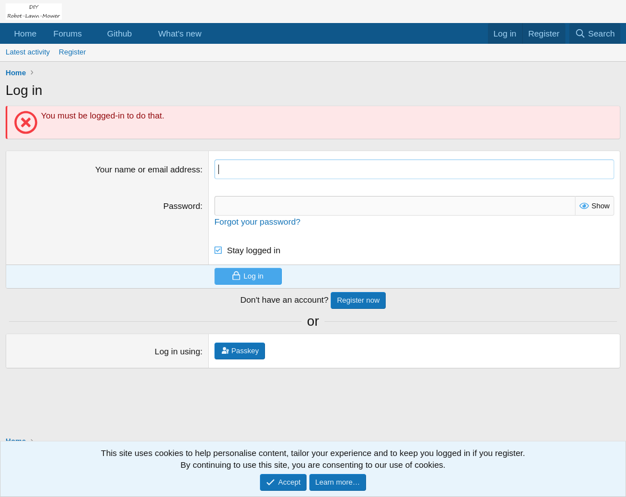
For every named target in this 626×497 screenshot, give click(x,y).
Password (181, 206)
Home (25, 33)
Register (72, 52)
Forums (67, 33)
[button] (91, 33)
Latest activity (28, 52)
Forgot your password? (257, 221)
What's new (180, 33)
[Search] (594, 33)
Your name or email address (147, 169)
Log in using (177, 351)
